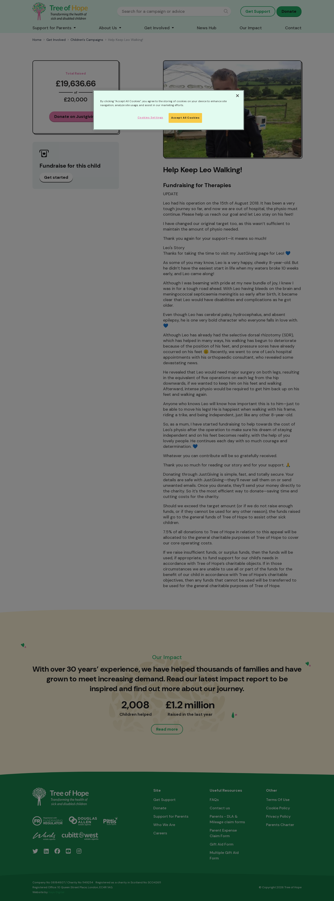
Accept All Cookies (185, 118)
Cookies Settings (150, 117)
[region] (168, 110)
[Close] (237, 96)
